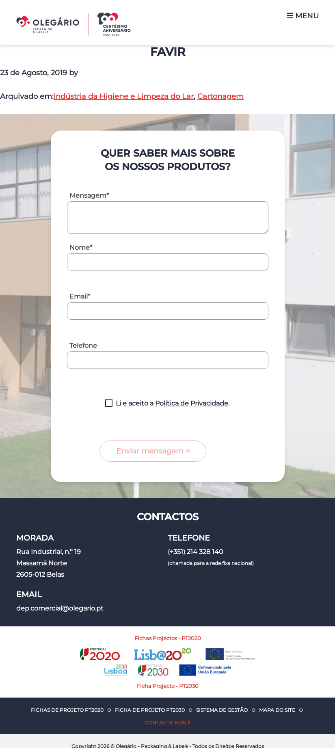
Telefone (83, 345)
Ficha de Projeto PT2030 (150, 710)
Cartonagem (220, 96)
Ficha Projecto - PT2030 (168, 686)
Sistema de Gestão (222, 710)
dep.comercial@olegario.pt (60, 608)
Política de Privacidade (191, 403)
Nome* (80, 247)
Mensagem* (89, 195)
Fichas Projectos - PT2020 (167, 638)
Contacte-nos (165, 723)
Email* (79, 296)
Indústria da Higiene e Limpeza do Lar (124, 96)
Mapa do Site (277, 710)
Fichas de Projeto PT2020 (67, 710)
